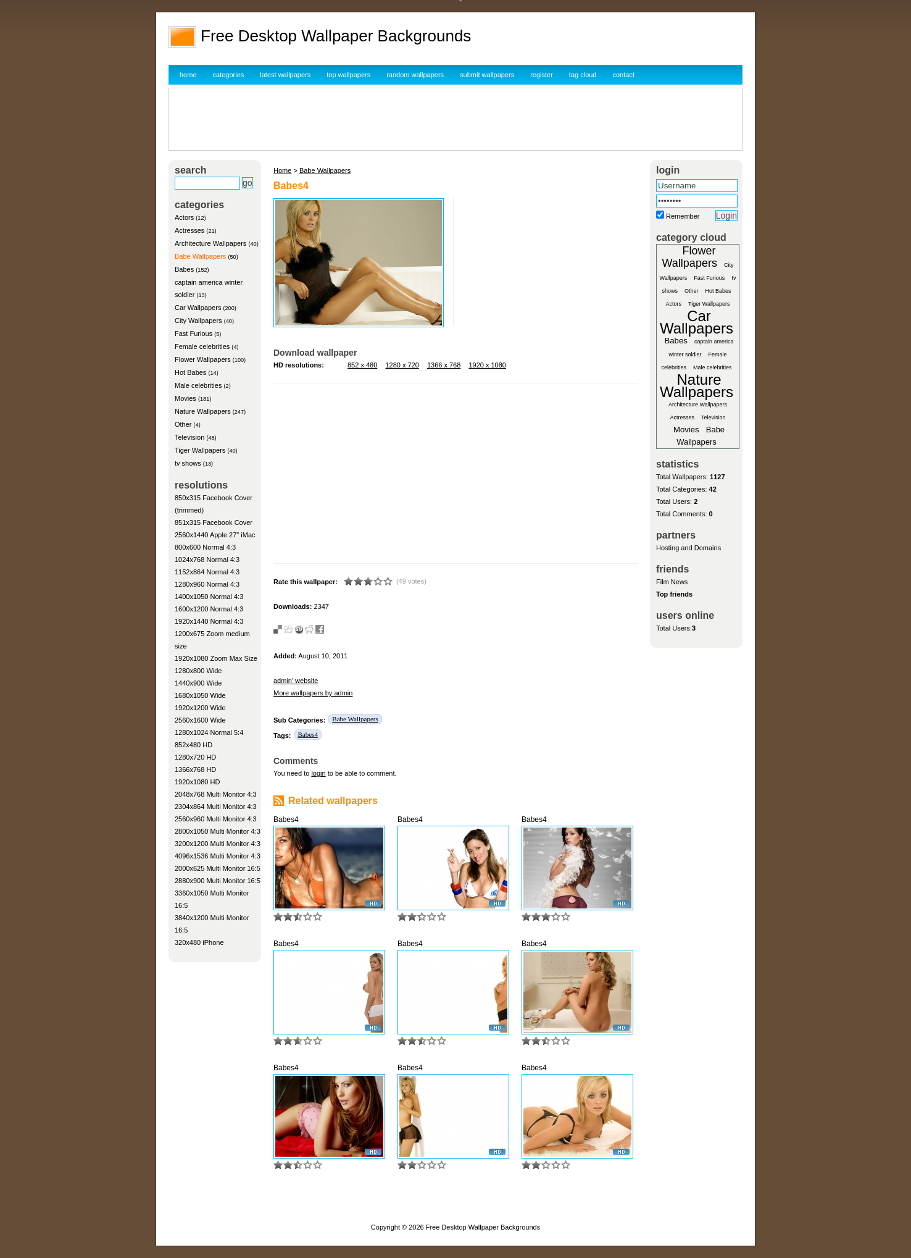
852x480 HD (193, 745)
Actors (184, 217)
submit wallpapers (487, 74)
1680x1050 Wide (200, 695)
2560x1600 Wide (200, 720)
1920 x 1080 (487, 365)
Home (282, 170)
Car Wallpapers (198, 307)
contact (623, 74)
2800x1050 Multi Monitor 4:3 (217, 831)
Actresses (189, 230)
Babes (184, 269)
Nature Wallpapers (203, 411)
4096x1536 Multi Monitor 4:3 (217, 856)
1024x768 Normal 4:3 (207, 559)
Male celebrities (198, 385)
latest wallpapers (285, 74)
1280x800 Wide (198, 670)
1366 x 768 (443, 365)
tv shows (188, 463)
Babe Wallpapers (200, 256)
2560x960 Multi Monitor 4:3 (216, 819)
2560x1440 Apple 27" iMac (215, 535)
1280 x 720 (401, 365)
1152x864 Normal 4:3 (207, 572)
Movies (185, 398)
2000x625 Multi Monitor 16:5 (217, 868)
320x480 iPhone (199, 942)
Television (189, 437)
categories (228, 74)
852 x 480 (362, 365)
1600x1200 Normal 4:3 (209, 609)
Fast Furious (193, 333)
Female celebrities (202, 346)
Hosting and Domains (688, 547)
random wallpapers (415, 74)
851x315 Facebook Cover (213, 522)
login (318, 773)
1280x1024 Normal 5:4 (209, 732)
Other (183, 424)
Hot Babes (190, 372)
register (541, 74)
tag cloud (583, 74)
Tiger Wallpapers (200, 450)
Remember (682, 216)
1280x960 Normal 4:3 (207, 584)
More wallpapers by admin (312, 693)
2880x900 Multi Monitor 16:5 (217, 880)
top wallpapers (348, 74)
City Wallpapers (198, 320)
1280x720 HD (195, 757)
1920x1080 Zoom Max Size (216, 658)
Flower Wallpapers (203, 359)
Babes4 (308, 734)
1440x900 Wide (198, 683)
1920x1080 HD (197, 782)
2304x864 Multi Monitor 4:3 (216, 806)
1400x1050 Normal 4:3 (209, 596)
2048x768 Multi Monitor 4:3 (216, 794)
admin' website (295, 680)
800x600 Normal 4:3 (205, 547)
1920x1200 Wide (200, 707)
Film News (672, 581)
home (188, 74)
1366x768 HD (195, 769)
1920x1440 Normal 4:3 (209, 621)
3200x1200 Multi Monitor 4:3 (217, 843)
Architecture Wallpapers (210, 243)
